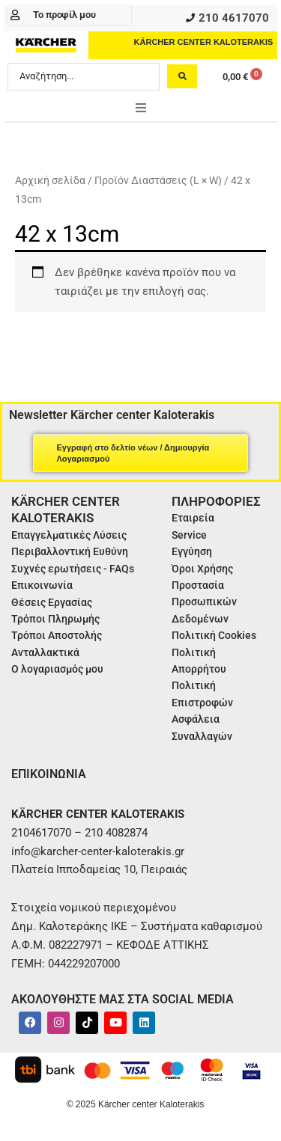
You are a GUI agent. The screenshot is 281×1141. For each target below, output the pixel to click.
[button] (140, 107)
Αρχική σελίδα (50, 180)
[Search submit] (182, 76)
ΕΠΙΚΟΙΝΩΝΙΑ (48, 774)
